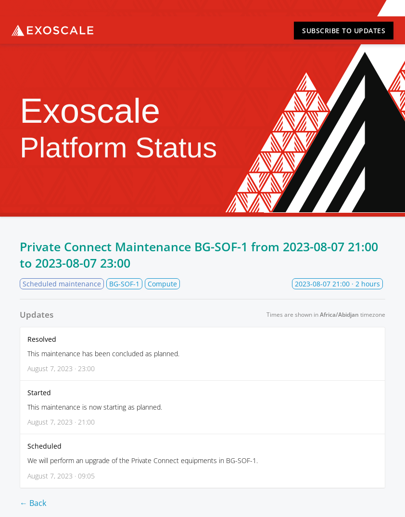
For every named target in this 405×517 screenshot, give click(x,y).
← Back (33, 503)
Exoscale (52, 30)
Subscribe (343, 30)
